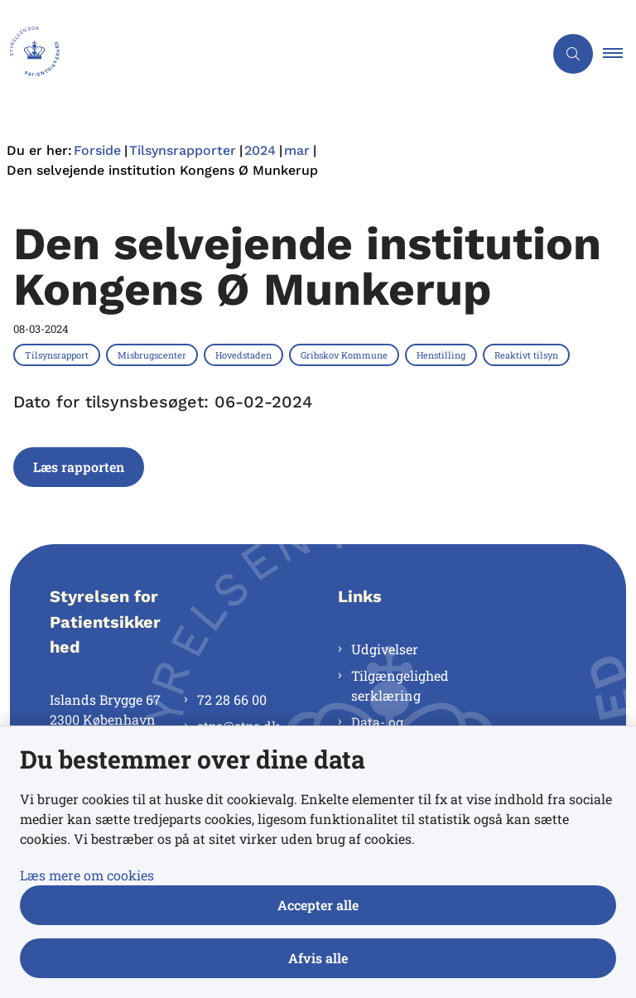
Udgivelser (384, 649)
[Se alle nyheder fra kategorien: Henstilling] (442, 354)
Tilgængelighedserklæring (400, 685)
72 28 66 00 (232, 699)
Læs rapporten (78, 466)
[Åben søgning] (573, 54)
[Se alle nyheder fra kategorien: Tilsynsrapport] (58, 354)
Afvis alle (318, 958)
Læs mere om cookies (87, 875)
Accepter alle (318, 905)
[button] (619, 53)
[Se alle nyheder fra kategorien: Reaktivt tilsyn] (528, 354)
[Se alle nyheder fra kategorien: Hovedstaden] (245, 354)
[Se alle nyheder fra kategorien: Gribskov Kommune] (345, 354)
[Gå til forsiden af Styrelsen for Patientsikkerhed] (265, 54)
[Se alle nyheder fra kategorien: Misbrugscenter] (153, 354)
